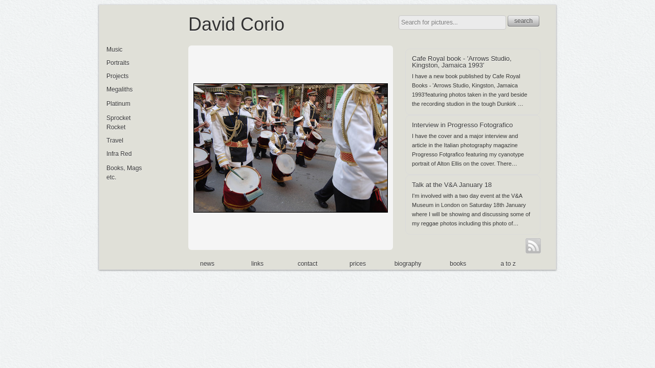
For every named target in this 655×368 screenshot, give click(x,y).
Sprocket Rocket (118, 122)
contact (308, 263)
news (207, 263)
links (257, 263)
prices (358, 263)
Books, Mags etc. (124, 173)
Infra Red (119, 153)
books (458, 263)
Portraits (117, 62)
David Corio (236, 24)
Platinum (118, 103)
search (523, 21)
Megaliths (119, 89)
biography (408, 263)
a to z (507, 263)
